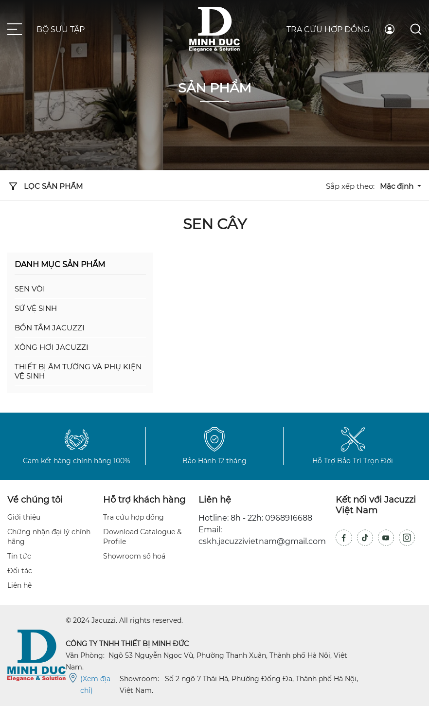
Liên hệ (19, 585)
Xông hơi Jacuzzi (52, 347)
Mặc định (397, 186)
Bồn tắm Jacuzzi (50, 327)
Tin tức (19, 556)
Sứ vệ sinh (36, 308)
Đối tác (19, 570)
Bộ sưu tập (60, 29)
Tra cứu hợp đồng (327, 29)
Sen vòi (30, 288)
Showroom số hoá (134, 556)
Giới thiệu (23, 517)
